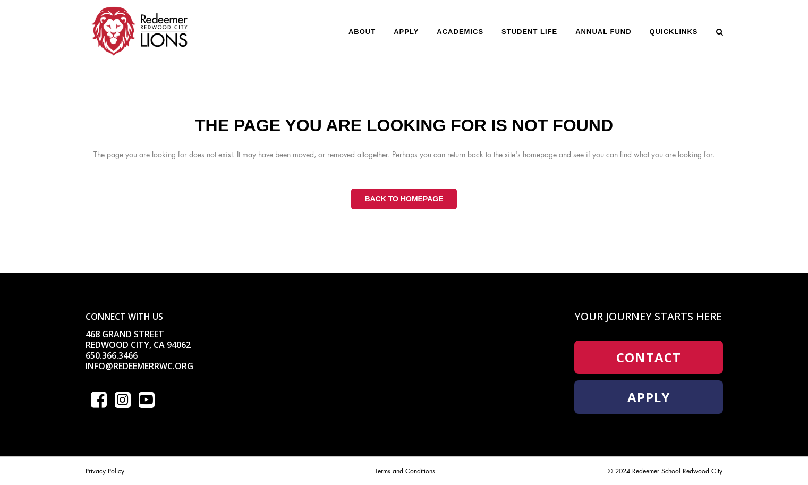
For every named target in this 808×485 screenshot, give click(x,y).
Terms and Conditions (405, 471)
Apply (648, 397)
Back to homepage (403, 198)
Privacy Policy (105, 471)
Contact (648, 357)
